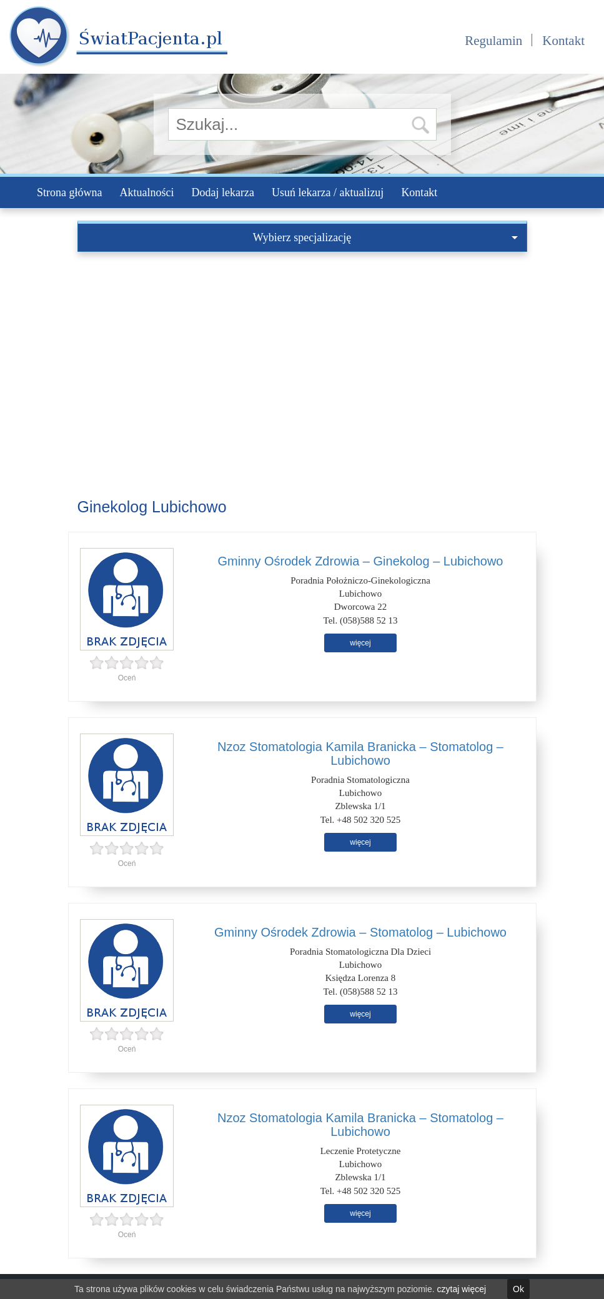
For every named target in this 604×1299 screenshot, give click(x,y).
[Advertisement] (302, 345)
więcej (360, 643)
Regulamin (493, 40)
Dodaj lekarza (222, 192)
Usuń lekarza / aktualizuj (328, 192)
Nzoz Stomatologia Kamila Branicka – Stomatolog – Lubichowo (360, 753)
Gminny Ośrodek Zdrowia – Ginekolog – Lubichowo (360, 561)
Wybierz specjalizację (385, 237)
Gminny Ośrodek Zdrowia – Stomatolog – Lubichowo (360, 932)
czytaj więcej (462, 1289)
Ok (518, 1289)
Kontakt (563, 40)
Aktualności (146, 192)
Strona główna (69, 192)
